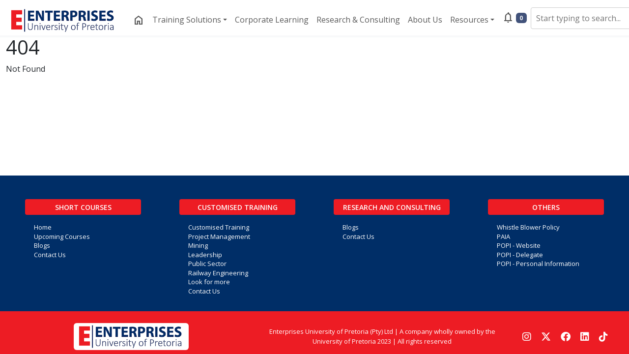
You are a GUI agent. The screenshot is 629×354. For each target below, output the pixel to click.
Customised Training (238, 207)
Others (546, 207)
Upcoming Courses (62, 236)
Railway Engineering (218, 272)
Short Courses (83, 207)
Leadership (205, 254)
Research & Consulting (358, 19)
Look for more (209, 281)
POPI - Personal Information (538, 263)
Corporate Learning (272, 19)
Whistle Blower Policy (528, 227)
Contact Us (50, 254)
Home (43, 227)
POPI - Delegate (520, 254)
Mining (198, 245)
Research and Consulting (392, 207)
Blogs (42, 245)
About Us (425, 19)
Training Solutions (186, 19)
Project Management (219, 236)
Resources (469, 19)
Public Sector (207, 263)
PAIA (503, 236)
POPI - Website (519, 245)
